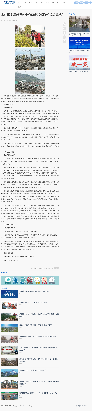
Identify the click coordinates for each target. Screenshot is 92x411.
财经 (30, 2)
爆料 (81, 2)
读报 (76, 2)
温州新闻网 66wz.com (14, 264)
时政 (19, 2)
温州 (25, 2)
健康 (19, 7)
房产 (58, 2)
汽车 (52, 2)
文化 (36, 2)
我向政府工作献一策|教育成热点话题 (78, 71)
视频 (47, 2)
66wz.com (25, 409)
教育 (64, 2)
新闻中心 (57, 268)
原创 (41, 2)
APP (87, 2)
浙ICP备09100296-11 (81, 409)
